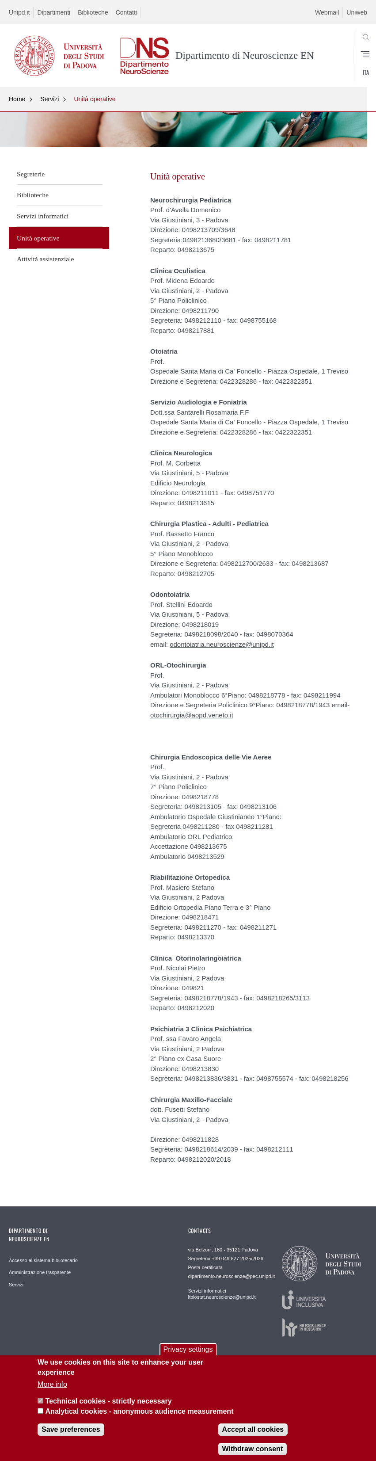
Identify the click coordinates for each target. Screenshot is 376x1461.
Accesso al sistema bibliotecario (43, 1260)
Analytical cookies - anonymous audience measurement (140, 1418)
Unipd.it (19, 12)
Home (17, 99)
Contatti (126, 12)
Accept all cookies (253, 1437)
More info (52, 1391)
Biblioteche (93, 12)
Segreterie (31, 174)
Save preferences (71, 1437)
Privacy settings (188, 1357)
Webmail (327, 12)
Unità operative (94, 99)
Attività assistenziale (45, 259)
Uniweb (356, 12)
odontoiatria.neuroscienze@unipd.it (221, 644)
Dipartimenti (53, 12)
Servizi (49, 99)
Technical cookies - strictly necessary (109, 1408)
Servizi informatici (42, 216)
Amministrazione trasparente (40, 1272)
